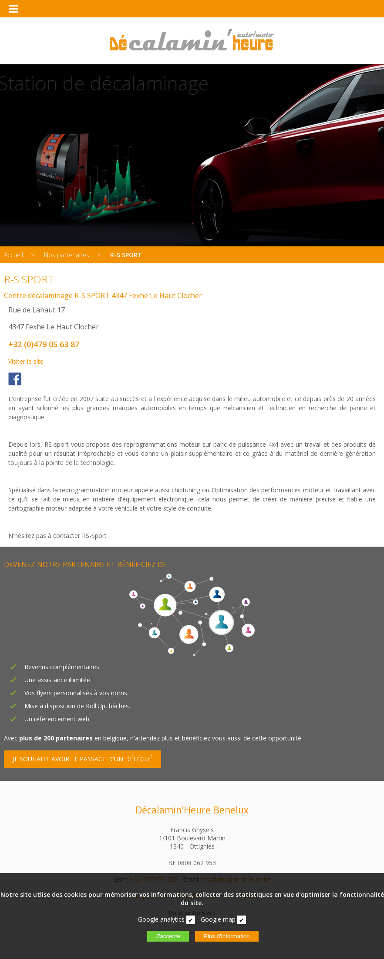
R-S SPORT (126, 255)
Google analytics (161, 919)
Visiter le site (26, 361)
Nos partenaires (66, 255)
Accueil (13, 255)
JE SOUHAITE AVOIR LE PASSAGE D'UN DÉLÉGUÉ (82, 759)
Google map (218, 919)
